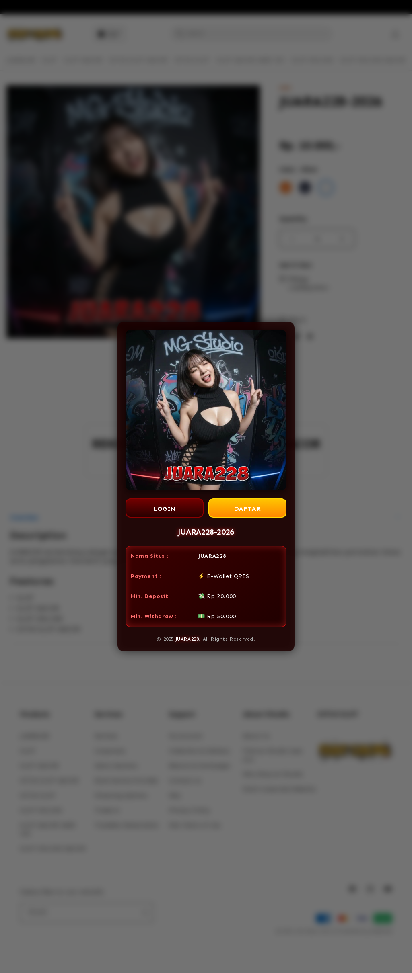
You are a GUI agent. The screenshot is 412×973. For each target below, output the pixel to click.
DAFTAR (247, 508)
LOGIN (164, 508)
